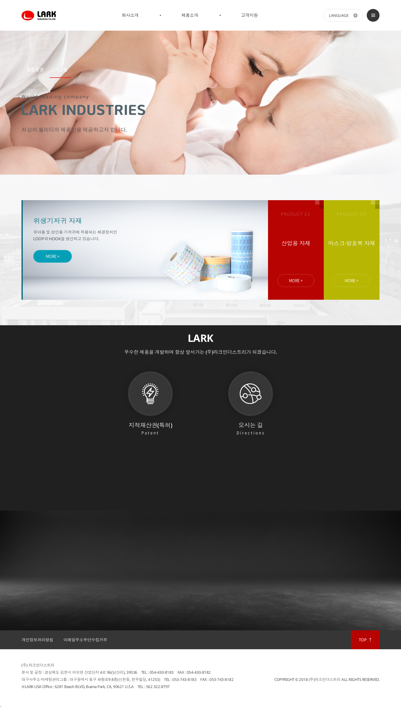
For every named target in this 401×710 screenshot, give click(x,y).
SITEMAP (373, 15)
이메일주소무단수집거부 (85, 640)
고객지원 (249, 15)
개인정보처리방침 (37, 640)
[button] (33, 71)
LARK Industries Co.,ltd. (39, 15)
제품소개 (189, 15)
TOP (363, 640)
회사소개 (130, 15)
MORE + (53, 255)
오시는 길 (250, 429)
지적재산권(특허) (150, 429)
